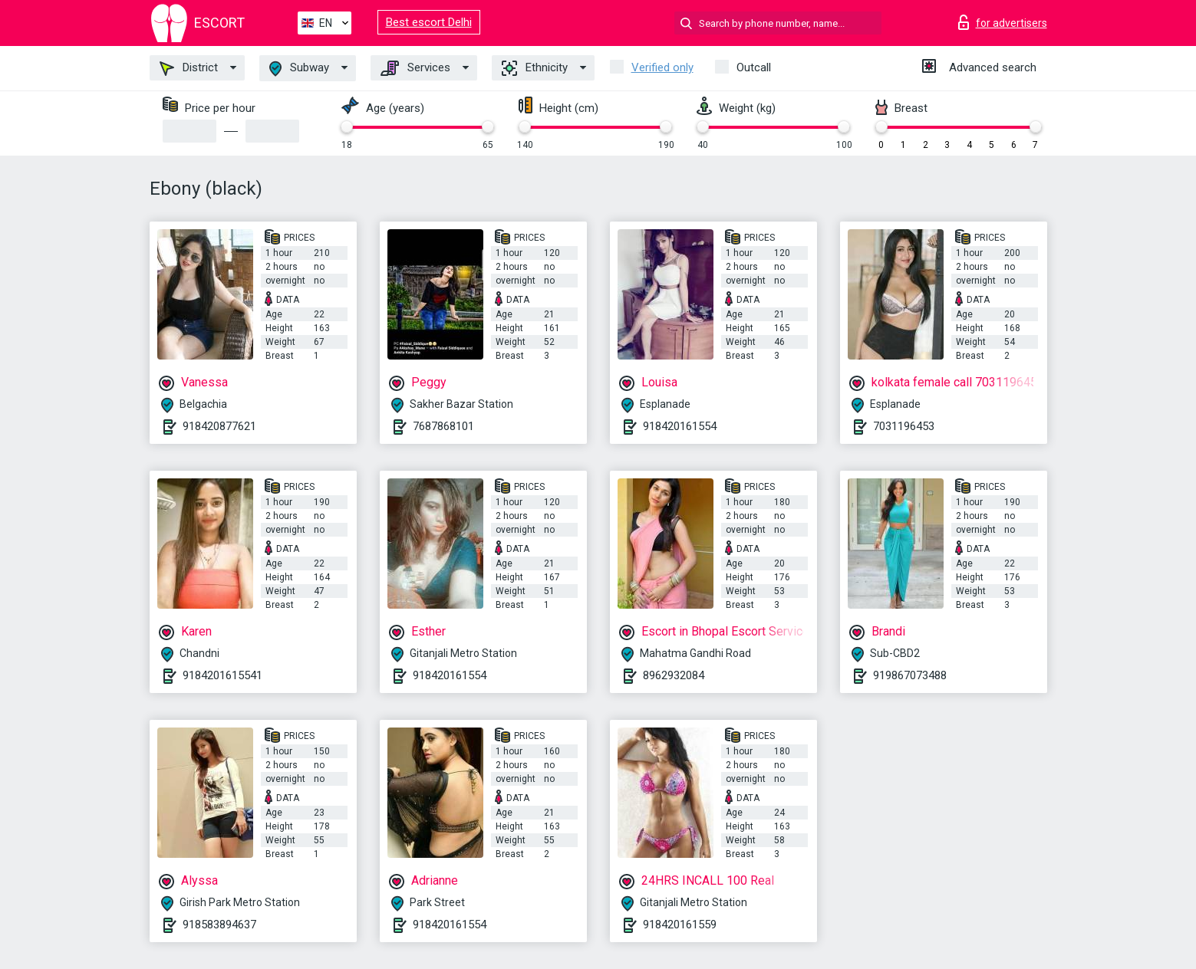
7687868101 (443, 426)
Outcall (753, 67)
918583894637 (219, 924)
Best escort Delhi (429, 22)
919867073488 (910, 675)
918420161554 (680, 426)
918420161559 (680, 924)
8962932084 (673, 675)
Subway (299, 69)
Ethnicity (535, 68)
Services (415, 68)
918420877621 (219, 426)
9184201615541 (222, 675)
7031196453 (903, 426)
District (189, 68)
